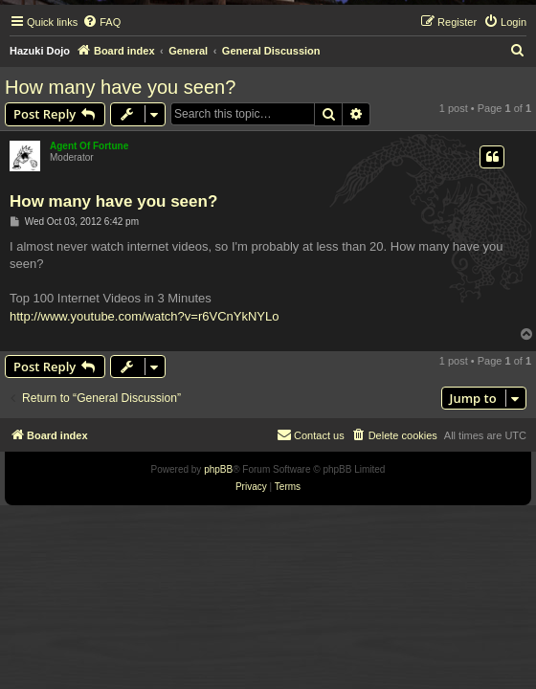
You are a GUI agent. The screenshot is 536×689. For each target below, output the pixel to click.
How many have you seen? (120, 87)
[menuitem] (101, 22)
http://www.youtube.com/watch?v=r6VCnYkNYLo (144, 316)
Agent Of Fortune (89, 146)
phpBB (218, 469)
